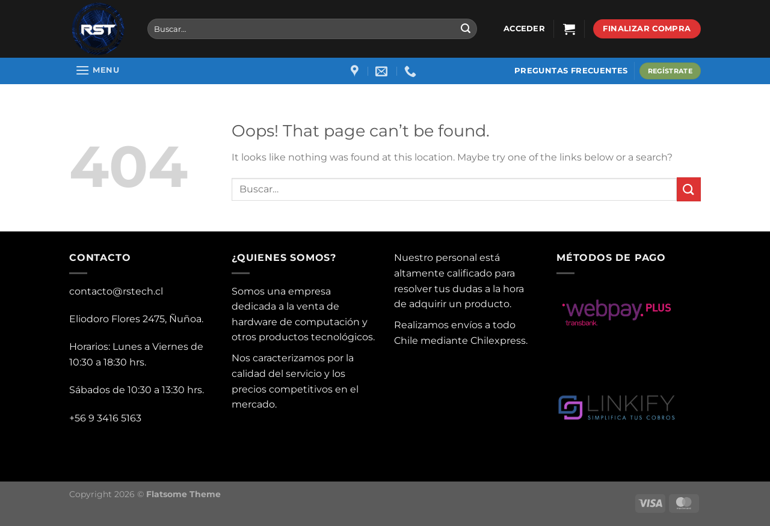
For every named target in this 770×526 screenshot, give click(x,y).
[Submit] (465, 29)
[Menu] (97, 70)
